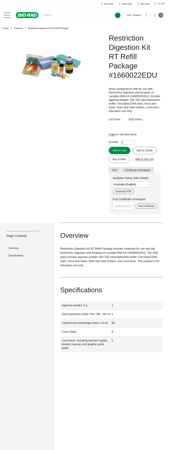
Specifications (16, 255)
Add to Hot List (144, 159)
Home (6, 28)
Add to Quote (145, 150)
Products (18, 28)
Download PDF (123, 191)
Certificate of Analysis (137, 170)
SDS (115, 170)
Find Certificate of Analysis (129, 199)
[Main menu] (7, 15)
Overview (13, 248)
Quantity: (114, 142)
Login (112, 134)
